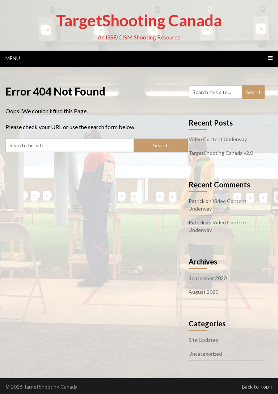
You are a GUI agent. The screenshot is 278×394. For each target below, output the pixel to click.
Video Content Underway (218, 139)
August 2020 (203, 292)
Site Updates (203, 340)
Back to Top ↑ (257, 387)
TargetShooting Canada (139, 20)
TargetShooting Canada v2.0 (221, 153)
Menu (12, 58)
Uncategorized (205, 354)
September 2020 (208, 278)
